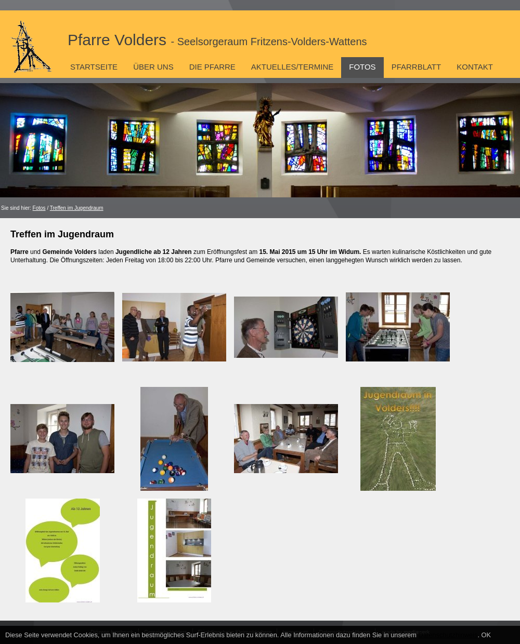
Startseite (94, 66)
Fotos (362, 66)
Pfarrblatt (416, 66)
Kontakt (475, 66)
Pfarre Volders (217, 39)
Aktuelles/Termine (292, 66)
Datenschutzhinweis (448, 635)
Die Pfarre (212, 66)
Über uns (153, 66)
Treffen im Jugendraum (76, 208)
